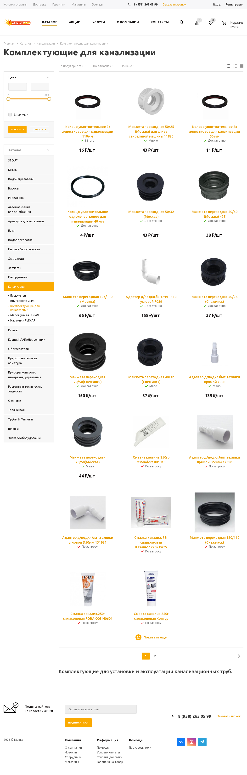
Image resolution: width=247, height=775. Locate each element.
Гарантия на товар (110, 762)
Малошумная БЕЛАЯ (24, 315)
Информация (107, 740)
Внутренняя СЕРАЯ (23, 300)
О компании (73, 747)
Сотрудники (73, 757)
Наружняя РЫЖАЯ (22, 320)
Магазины (72, 762)
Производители (140, 747)
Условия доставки (109, 757)
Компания (73, 740)
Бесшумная (18, 295)
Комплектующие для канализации (25, 307)
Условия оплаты (108, 752)
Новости (71, 752)
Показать (17, 129)
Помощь (136, 740)
